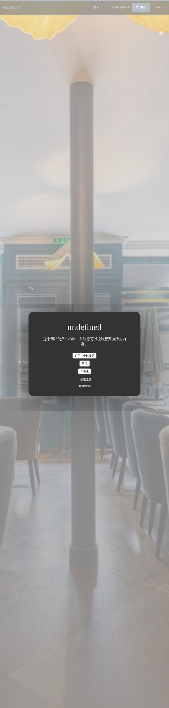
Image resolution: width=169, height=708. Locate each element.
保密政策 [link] (85, 379)
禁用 (84, 363)
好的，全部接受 (84, 355)
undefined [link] (85, 385)
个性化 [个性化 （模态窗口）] (84, 371)
